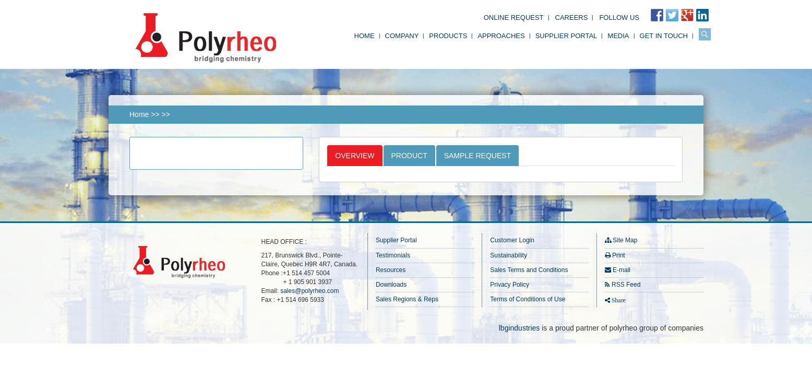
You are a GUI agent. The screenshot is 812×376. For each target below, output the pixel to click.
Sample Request (477, 155)
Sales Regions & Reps (407, 299)
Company (402, 36)
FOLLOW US (619, 17)
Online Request (514, 17)
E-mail (621, 270)
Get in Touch (664, 36)
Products (448, 36)
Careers (571, 17)
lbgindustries (519, 328)
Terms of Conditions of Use (527, 299)
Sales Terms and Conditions (529, 270)
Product (409, 155)
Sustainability (508, 255)
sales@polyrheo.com (309, 291)
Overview (354, 155)
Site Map (625, 240)
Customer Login (512, 240)
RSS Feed (626, 284)
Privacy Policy (509, 284)
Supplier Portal (566, 36)
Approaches (500, 36)
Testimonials (393, 255)
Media (618, 36)
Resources (390, 270)
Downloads (391, 284)
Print (618, 255)
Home (364, 36)
